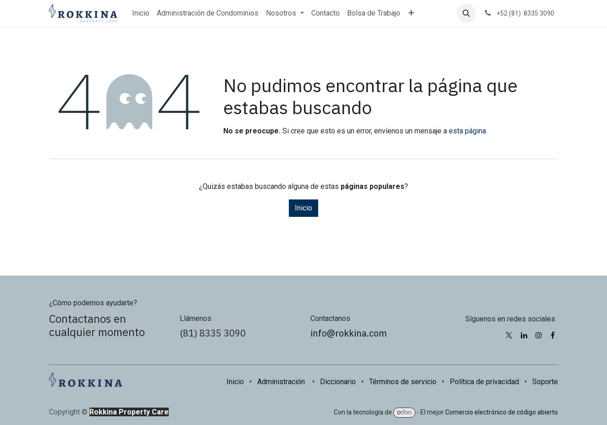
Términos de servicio (402, 381)
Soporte (545, 381)
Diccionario (338, 381)
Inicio (303, 208)
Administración (281, 381)
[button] (466, 13)
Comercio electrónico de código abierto (501, 412)
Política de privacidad (484, 381)
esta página (467, 131)
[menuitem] (140, 13)
